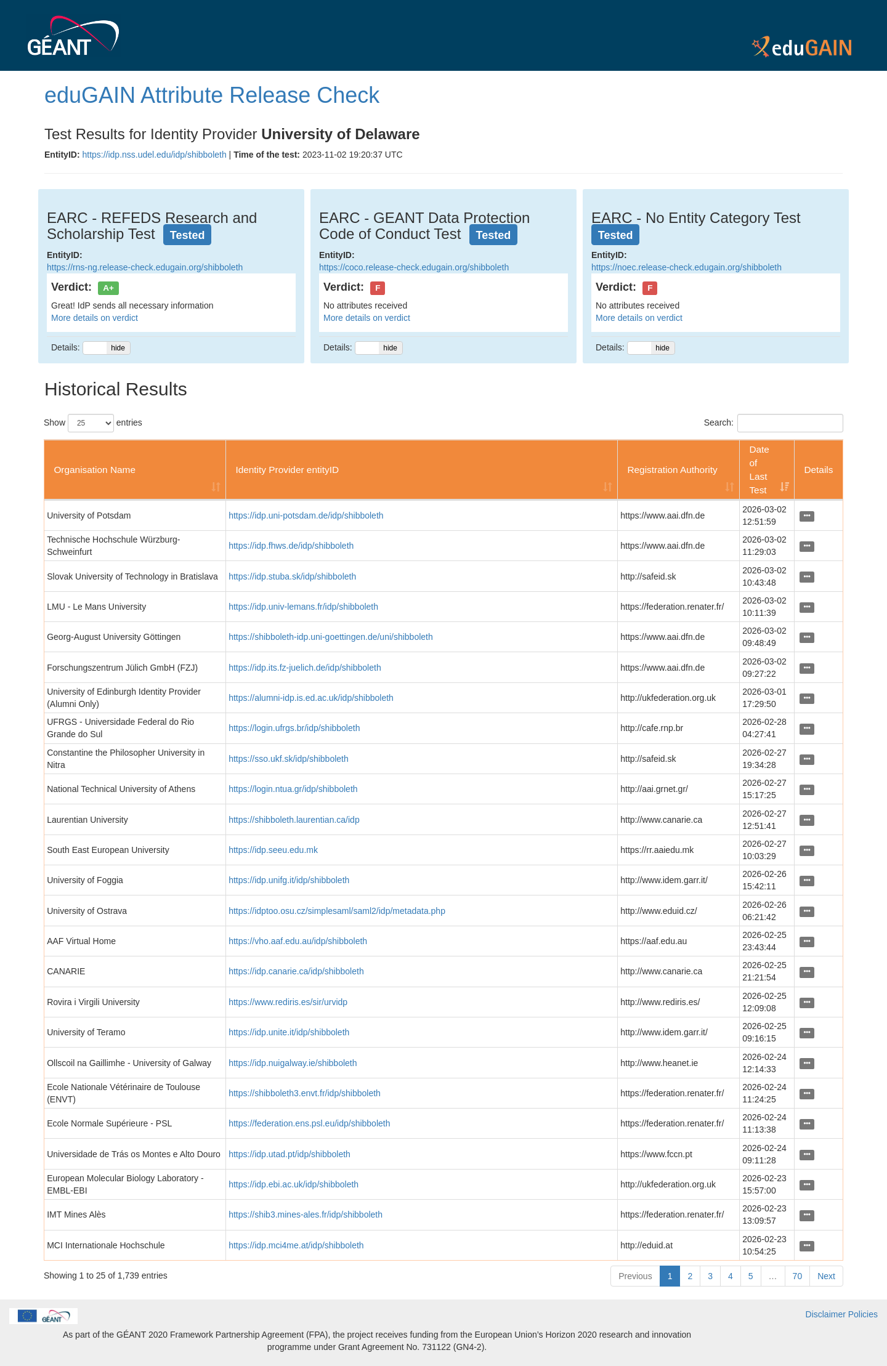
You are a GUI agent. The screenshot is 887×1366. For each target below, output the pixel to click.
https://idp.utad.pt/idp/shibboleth (289, 1154)
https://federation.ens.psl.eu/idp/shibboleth (309, 1123)
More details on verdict (94, 318)
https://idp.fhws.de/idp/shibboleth (291, 546)
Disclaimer (826, 1314)
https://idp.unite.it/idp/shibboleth (289, 1032)
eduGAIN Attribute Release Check (211, 95)
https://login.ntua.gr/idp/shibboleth (293, 789)
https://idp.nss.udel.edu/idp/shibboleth (154, 155)
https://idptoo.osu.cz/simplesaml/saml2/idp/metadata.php (337, 911)
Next (826, 1276)
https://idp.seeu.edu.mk (273, 850)
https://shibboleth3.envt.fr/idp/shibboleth (305, 1093)
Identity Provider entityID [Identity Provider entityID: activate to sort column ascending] (287, 469)
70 (798, 1276)
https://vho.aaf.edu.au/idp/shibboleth (298, 941)
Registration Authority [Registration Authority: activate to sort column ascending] (672, 469)
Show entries (93, 423)
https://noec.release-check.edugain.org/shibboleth (686, 267)
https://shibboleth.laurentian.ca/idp (294, 820)
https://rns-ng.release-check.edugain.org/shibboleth (145, 267)
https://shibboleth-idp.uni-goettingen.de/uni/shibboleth (331, 637)
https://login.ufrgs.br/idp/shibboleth (294, 728)
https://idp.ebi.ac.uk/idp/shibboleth (293, 1184)
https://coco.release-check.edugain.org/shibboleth (414, 267)
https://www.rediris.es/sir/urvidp (288, 1002)
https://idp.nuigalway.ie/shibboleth (293, 1063)
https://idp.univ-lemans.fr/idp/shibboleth (303, 607)
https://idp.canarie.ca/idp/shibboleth (296, 971)
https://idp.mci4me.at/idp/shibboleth (296, 1245)
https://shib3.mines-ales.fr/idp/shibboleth (306, 1214)
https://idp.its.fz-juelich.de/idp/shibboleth (305, 668)
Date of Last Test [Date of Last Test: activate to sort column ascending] (759, 469)
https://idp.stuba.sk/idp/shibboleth (292, 576)
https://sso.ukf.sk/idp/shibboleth (289, 759)
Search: (773, 423)
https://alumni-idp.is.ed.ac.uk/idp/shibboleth (311, 698)
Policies (863, 1314)
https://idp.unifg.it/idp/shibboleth (289, 880)
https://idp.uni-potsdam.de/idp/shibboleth (306, 515)
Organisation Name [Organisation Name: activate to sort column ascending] (95, 469)
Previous (635, 1276)
